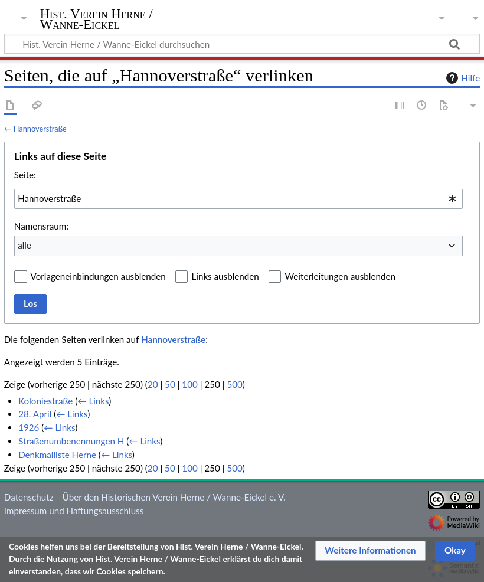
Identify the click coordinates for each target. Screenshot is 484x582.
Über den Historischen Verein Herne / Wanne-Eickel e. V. (174, 497)
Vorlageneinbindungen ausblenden (98, 276)
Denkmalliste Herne (57, 454)
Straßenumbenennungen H (71, 441)
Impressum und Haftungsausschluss (73, 510)
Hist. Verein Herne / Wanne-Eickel (96, 19)
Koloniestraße (45, 400)
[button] (370, 551)
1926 (28, 427)
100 (189, 384)
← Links (93, 400)
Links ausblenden (225, 276)
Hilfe (461, 78)
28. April (34, 413)
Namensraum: (41, 226)
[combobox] (238, 199)
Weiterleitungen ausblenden (339, 276)
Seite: (25, 174)
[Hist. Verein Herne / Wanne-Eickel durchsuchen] (242, 43)
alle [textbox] (24, 245)
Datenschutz (29, 497)
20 (153, 384)
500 (234, 384)
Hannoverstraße (40, 128)
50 (170, 384)
